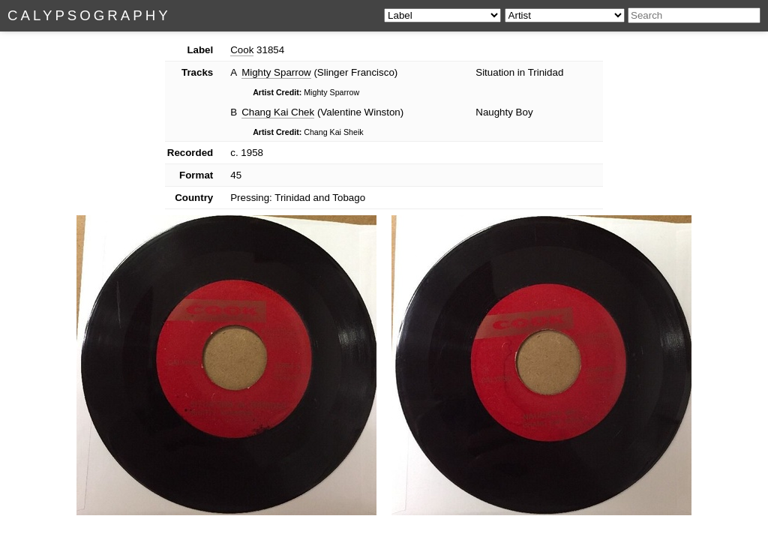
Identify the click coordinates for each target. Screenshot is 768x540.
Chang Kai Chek (278, 112)
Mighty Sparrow (276, 72)
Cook (242, 50)
